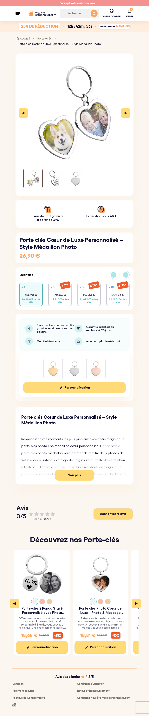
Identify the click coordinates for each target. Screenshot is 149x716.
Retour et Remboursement (93, 690)
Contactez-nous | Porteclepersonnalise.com (103, 697)
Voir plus (74, 475)
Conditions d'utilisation (90, 683)
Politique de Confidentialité (28, 697)
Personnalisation (77, 387)
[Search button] (94, 13)
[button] (18, 13)
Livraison (17, 683)
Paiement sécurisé (23, 690)
